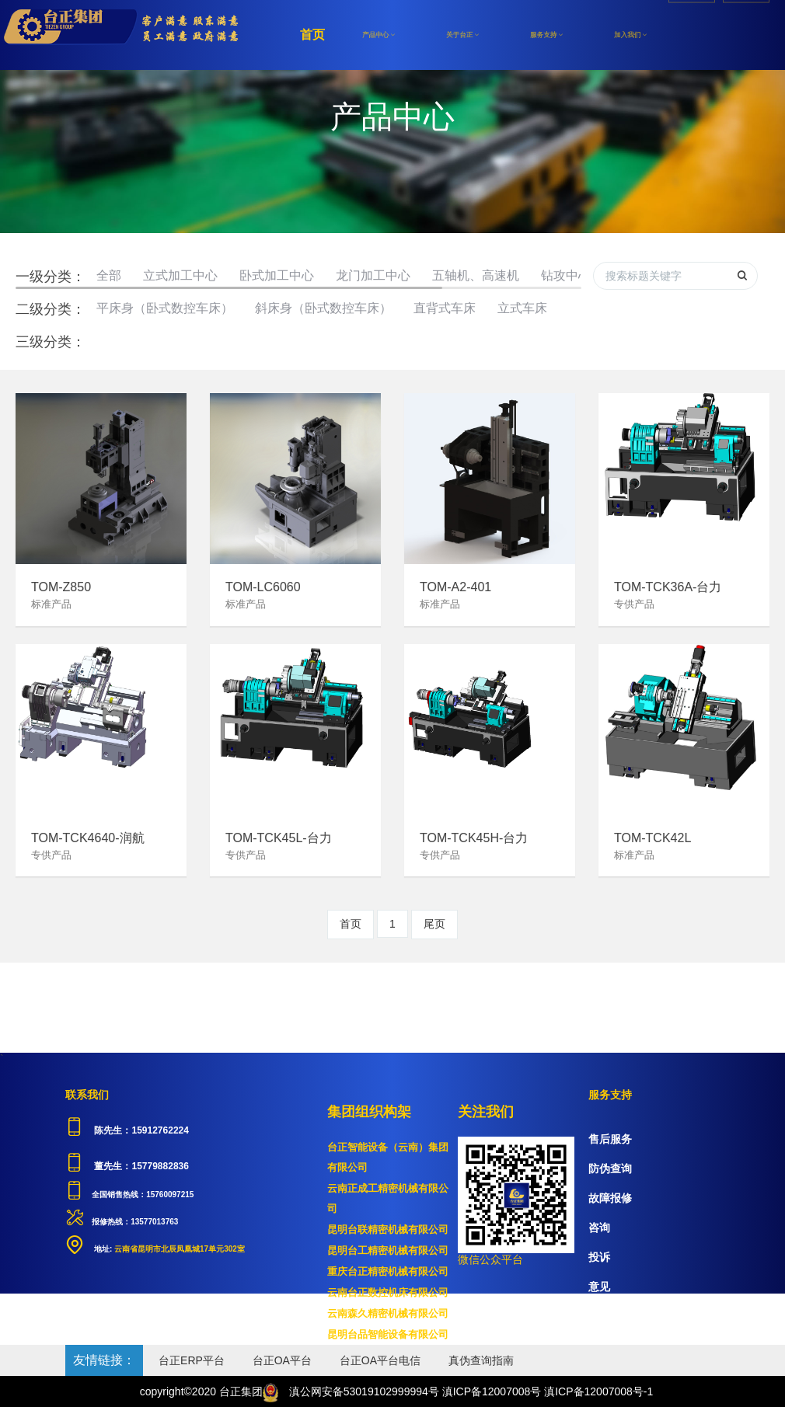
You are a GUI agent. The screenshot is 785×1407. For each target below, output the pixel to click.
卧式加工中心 (276, 275)
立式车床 (522, 308)
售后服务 (610, 1139)
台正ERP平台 (192, 1360)
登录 (746, 35)
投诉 (599, 1257)
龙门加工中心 (373, 275)
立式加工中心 (180, 275)
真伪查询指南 (481, 1360)
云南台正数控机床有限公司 (387, 1292)
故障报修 (610, 1198)
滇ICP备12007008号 (492, 1391)
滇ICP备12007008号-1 (598, 1391)
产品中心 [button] (378, 35)
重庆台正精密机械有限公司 (387, 1271)
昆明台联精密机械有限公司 (387, 1229)
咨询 (599, 1227)
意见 (599, 1286)
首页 (312, 34)
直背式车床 (444, 308)
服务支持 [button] (546, 35)
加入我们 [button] (630, 35)
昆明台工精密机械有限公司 (387, 1250)
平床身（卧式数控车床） (164, 308)
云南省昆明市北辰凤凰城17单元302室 (178, 1249)
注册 (692, 35)
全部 (108, 275)
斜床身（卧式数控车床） (323, 308)
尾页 (434, 924)
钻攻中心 (566, 275)
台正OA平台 (282, 1360)
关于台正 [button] (462, 35)
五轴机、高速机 (475, 275)
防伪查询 (610, 1168)
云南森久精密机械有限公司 (387, 1313)
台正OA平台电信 (380, 1360)
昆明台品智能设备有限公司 (387, 1334)
